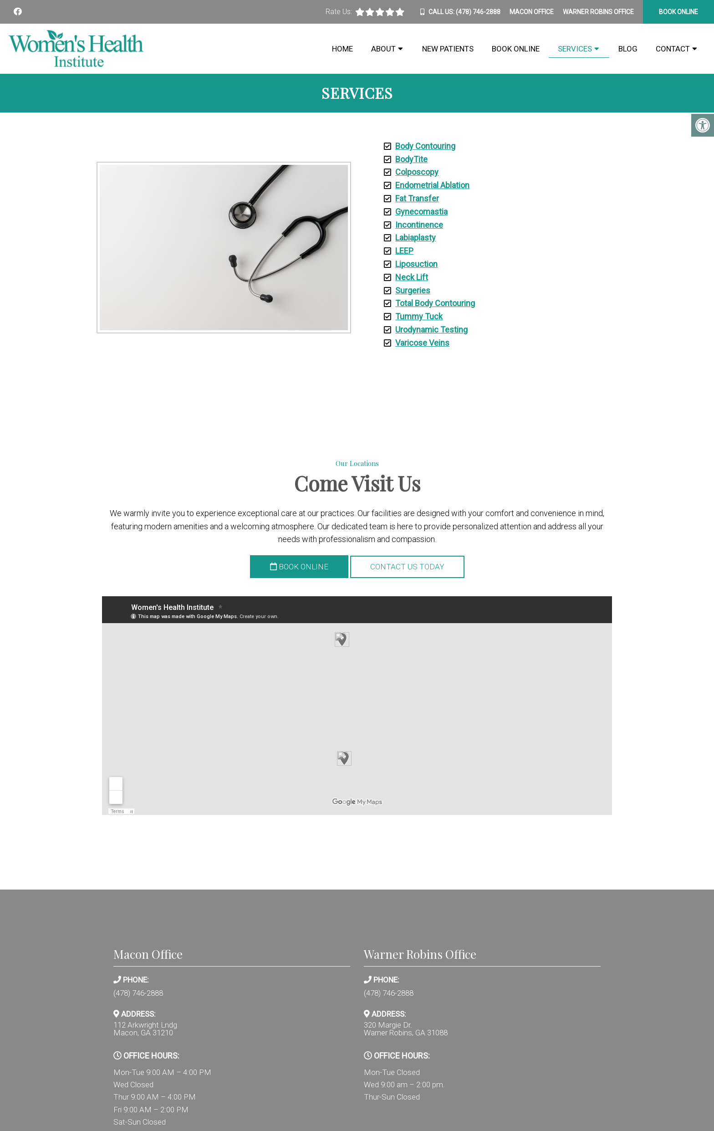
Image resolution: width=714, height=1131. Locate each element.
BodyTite (411, 159)
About (383, 48)
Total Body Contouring (435, 303)
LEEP (404, 251)
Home (342, 48)
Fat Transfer (417, 198)
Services (575, 48)
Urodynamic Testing (431, 329)
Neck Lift (411, 277)
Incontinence (419, 225)
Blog (628, 48)
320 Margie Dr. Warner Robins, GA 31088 (406, 1029)
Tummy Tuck (419, 316)
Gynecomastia (421, 211)
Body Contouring (425, 146)
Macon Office (532, 11)
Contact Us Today (407, 566)
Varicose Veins (422, 343)
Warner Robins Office (598, 11)
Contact (673, 48)
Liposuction (416, 264)
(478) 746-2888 (478, 11)
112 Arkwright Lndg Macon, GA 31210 (145, 1029)
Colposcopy (417, 172)
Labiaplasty (415, 237)
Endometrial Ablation (432, 185)
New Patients (448, 48)
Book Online (516, 48)
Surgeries (412, 290)
